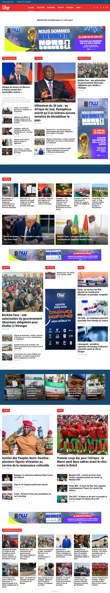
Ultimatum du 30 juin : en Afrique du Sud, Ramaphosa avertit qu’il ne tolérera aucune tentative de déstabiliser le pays (54, 113)
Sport (59, 451)
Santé (79, 286)
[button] (106, 2)
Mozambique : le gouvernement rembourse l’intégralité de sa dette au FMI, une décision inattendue (9, 203)
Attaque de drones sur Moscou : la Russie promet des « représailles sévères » (16, 89)
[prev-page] (3, 158)
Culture (5, 451)
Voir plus (55, 591)
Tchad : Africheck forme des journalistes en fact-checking (32, 495)
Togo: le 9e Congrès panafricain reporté (31, 484)
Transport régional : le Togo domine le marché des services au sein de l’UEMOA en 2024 (82, 202)
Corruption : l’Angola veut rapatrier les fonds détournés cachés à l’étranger (45, 201)
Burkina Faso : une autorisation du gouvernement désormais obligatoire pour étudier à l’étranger (59, 131)
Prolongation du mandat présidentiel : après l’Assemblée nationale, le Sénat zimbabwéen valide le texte (81, 554)
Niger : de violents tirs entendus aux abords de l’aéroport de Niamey (28, 580)
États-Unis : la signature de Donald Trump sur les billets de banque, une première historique (27, 202)
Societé (80, 77)
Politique (38, 99)
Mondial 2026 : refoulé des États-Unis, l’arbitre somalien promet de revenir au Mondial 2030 (85, 477)
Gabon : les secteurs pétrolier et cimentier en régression (23, 109)
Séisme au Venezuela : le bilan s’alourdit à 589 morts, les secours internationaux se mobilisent (60, 141)
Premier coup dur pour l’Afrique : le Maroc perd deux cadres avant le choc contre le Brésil (82, 461)
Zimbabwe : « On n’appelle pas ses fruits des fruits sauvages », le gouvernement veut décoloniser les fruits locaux (63, 204)
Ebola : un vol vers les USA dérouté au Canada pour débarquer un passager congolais (93, 292)
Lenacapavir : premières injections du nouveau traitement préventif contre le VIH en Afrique (93, 348)
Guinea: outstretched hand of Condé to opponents (21, 141)
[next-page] (6, 158)
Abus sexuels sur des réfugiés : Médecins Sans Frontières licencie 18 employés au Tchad (45, 581)
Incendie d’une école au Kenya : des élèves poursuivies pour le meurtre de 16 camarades (28, 346)
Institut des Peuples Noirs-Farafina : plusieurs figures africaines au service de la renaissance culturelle (26, 461)
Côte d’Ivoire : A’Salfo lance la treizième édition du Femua (23, 151)
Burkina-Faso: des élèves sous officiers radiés (66, 274)
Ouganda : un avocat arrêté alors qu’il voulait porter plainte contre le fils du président (63, 581)
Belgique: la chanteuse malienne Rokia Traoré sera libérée (33, 476)
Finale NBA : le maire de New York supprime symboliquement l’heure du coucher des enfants (87, 488)
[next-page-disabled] (50, 283)
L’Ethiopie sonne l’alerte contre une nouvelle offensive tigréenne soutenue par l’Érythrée (81, 581)
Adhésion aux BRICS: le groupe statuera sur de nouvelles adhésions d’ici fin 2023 (23, 120)
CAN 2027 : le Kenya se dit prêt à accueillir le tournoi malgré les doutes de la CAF (88, 497)
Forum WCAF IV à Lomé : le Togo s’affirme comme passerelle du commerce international (98, 203)
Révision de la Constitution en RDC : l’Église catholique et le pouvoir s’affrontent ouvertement (59, 150)
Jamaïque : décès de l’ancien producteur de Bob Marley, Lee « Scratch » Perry (23, 131)
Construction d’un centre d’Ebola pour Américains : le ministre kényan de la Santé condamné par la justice (27, 356)
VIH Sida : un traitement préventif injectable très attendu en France (93, 319)
